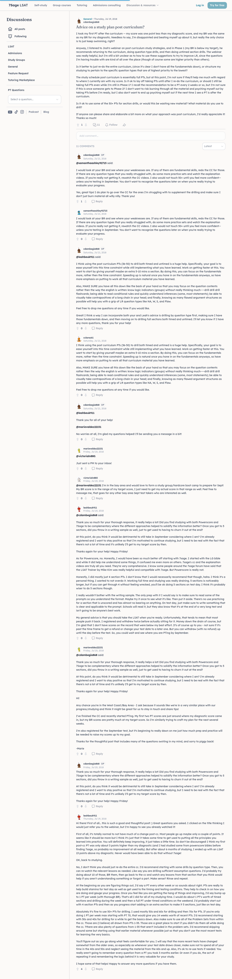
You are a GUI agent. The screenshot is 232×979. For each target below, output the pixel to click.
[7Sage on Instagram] (22, 112)
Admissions (15, 53)
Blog (46, 111)
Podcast (34, 111)
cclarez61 (88, 337)
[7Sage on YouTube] (10, 112)
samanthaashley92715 (95, 211)
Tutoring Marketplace (21, 80)
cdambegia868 (91, 155)
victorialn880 (90, 478)
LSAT (11, 46)
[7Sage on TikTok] (16, 112)
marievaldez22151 (93, 448)
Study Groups (16, 60)
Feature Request (18, 73)
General (13, 66)
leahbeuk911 (90, 507)
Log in (200, 5)
